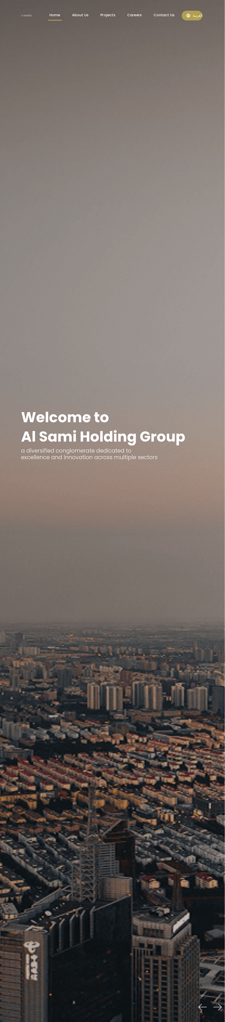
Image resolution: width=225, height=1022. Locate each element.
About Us (80, 15)
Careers (134, 15)
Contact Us (164, 15)
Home (54, 15)
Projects (107, 15)
